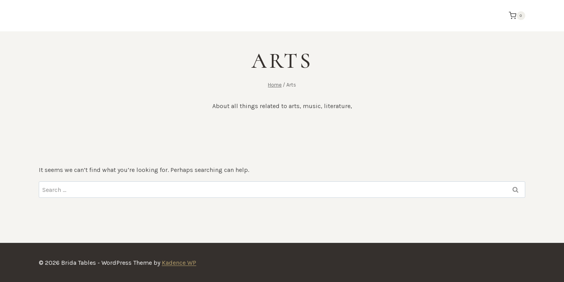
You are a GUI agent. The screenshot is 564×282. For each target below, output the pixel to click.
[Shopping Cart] (515, 15)
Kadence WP (179, 262)
